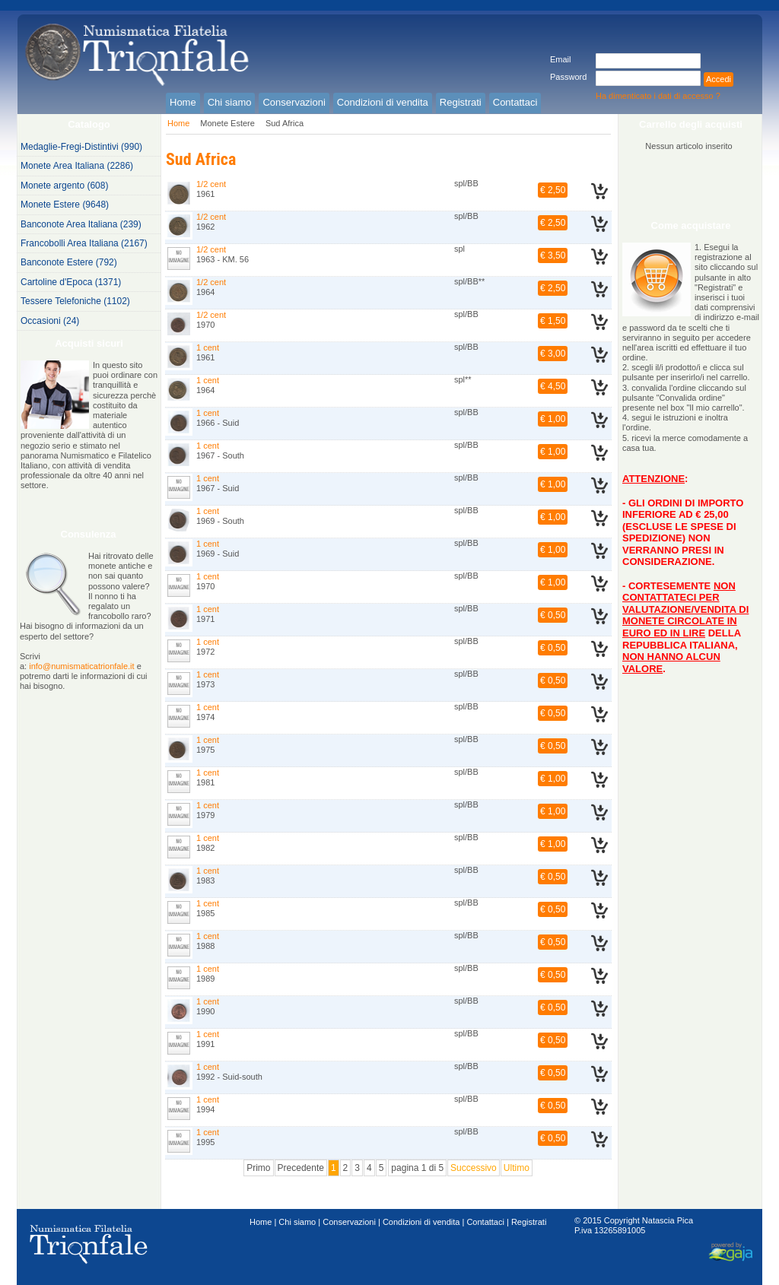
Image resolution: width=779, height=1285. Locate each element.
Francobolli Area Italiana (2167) (84, 243)
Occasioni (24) (50, 321)
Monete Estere (227, 123)
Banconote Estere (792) (69, 262)
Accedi (718, 79)
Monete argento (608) (64, 185)
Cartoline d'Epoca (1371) (71, 282)
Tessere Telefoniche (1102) (75, 301)
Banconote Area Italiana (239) (81, 224)
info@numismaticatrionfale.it (81, 666)
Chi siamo (297, 1221)
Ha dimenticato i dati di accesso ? (658, 95)
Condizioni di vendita (421, 1221)
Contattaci (485, 1221)
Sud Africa (284, 123)
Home (178, 123)
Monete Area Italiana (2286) (77, 165)
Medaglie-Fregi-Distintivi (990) (81, 146)
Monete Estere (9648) (65, 204)
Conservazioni (349, 1221)
